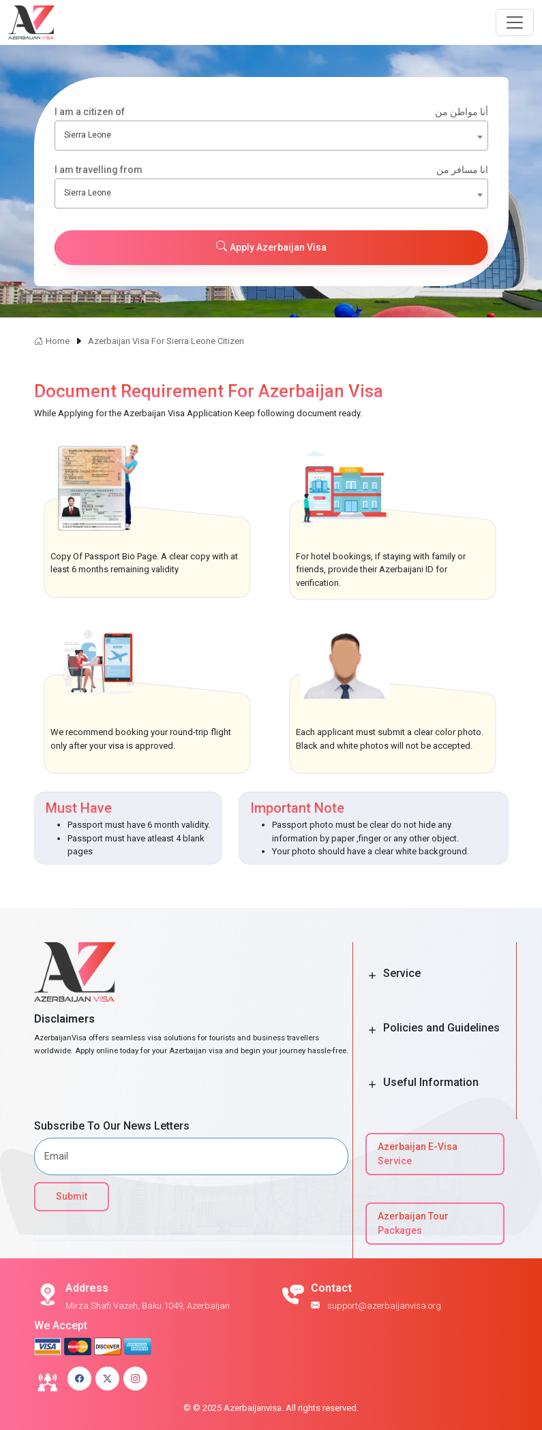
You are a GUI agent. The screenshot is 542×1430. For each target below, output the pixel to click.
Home (52, 341)
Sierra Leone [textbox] (87, 135)
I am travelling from (271, 170)
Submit (71, 1196)
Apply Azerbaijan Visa (271, 246)
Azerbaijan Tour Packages (413, 1223)
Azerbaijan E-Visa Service (417, 1153)
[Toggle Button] (372, 976)
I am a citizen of (271, 112)
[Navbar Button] (515, 22)
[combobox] (271, 136)
